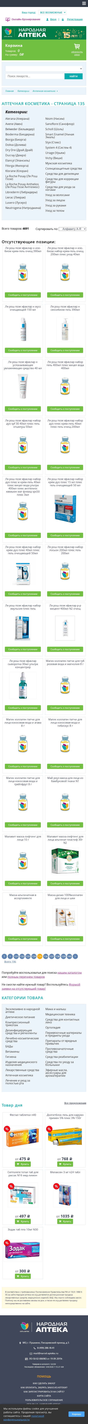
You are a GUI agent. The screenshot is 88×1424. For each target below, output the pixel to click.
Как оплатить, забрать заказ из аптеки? (44, 1387)
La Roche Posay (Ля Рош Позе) (21, 177)
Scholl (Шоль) (54, 129)
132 (22, 956)
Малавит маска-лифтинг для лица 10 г (23, 838)
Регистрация (75, 19)
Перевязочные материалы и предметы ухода (63, 1034)
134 (34, 956)
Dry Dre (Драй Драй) (19, 150)
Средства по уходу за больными (59, 1063)
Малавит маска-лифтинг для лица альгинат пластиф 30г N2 (65, 839)
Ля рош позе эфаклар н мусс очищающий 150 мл (23, 308)
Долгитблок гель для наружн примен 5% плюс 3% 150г (65, 1116)
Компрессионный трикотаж (17, 1023)
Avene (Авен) (13, 123)
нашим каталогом (69, 973)
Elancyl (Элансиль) (17, 160)
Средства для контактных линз (62, 1021)
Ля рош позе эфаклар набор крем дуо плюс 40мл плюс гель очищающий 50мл (23, 550)
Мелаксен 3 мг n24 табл (65, 1172)
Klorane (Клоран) (16, 171)
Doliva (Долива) (15, 144)
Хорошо (76, 1414)
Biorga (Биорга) (15, 139)
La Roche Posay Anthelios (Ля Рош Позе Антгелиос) (22, 185)
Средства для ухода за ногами (60, 188)
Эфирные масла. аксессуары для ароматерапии (56, 1073)
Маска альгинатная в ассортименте (22, 896)
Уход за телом (54, 210)
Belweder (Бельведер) (19, 129)
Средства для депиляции (62, 173)
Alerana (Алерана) (17, 118)
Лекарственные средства (22, 1070)
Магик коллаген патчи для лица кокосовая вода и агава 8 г (23, 722)
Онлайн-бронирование (26, 19)
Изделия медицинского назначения (21, 1063)
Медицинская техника (60, 1014)
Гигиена (10, 1056)
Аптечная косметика (19, 1075)
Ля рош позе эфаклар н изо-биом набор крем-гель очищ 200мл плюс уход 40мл (65, 251)
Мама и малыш (55, 1009)
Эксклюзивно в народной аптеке (22, 1010)
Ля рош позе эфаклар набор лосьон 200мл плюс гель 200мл (65, 550)
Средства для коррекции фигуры (62, 180)
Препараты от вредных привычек (61, 1042)
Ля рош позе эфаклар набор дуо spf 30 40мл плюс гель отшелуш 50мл (23, 423)
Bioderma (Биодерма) (19, 134)
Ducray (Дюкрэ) (15, 155)
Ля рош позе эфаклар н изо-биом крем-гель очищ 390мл (23, 249)
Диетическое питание (20, 1017)
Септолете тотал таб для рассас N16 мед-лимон (23, 1174)
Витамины (12, 1051)
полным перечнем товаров (26, 977)
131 (16, 956)
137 (52, 956)
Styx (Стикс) (53, 142)
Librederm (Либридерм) (21, 192)
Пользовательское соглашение (44, 1400)
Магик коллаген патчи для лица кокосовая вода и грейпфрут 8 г (23, 781)
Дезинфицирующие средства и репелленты (21, 1031)
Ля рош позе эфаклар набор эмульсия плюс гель (23, 607)
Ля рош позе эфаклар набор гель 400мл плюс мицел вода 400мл (65, 365)
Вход (53, 19)
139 (63, 956)
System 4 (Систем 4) (58, 147)
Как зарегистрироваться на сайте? (44, 1391)
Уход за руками (55, 205)
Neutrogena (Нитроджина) (23, 207)
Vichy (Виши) (53, 158)
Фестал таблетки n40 (23, 1115)
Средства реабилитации (61, 1056)
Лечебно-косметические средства (22, 1039)
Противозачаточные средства (59, 1050)
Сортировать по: (61, 229)
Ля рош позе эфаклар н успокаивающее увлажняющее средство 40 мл (23, 365)
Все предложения (75, 1103)
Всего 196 (10, 961)
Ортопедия (52, 1027)
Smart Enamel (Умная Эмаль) (59, 135)
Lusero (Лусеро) (16, 202)
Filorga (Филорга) (17, 165)
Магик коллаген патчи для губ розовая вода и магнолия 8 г (65, 662)
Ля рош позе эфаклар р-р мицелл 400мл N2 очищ (65, 607)
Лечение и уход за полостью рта (17, 1082)
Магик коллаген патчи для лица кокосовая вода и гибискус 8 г (65, 722)
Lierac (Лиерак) (15, 197)
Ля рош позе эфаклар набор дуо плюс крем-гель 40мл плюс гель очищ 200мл (65, 423)
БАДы (9, 1046)
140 (69, 956)
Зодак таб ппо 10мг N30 (23, 1229)
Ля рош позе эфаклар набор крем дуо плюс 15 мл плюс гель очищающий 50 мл (65, 482)
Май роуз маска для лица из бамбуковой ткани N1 (65, 779)
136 (46, 956)
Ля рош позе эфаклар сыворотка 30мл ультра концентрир (23, 664)
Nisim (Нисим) (54, 118)
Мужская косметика (58, 163)
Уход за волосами (57, 195)
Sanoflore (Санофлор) (59, 123)
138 (57, 956)
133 (28, 956)
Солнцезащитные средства (63, 168)
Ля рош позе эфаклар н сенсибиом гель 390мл (65, 308)
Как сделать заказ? (44, 1383)
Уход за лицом (55, 200)
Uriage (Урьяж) (55, 152)
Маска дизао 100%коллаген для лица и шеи (65, 896)
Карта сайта (44, 1395)
